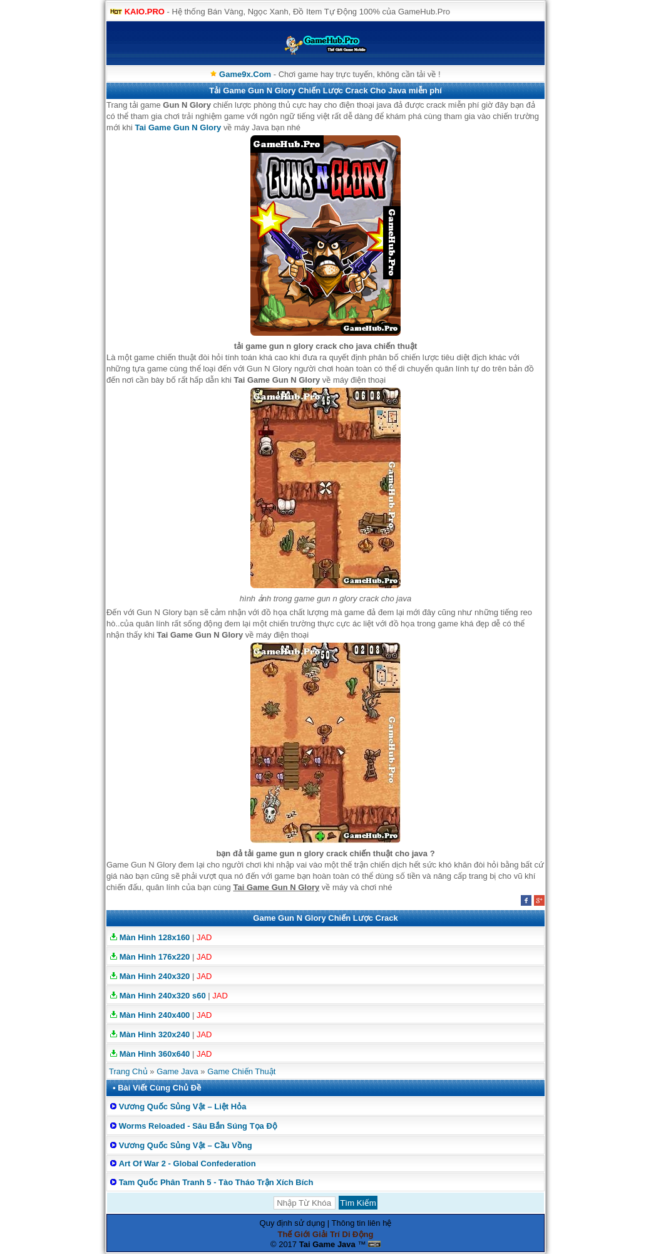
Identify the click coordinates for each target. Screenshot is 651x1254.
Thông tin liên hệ (362, 1223)
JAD (204, 937)
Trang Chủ (128, 1071)
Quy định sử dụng (293, 1223)
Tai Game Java (327, 1244)
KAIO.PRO (145, 11)
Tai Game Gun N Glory (178, 127)
